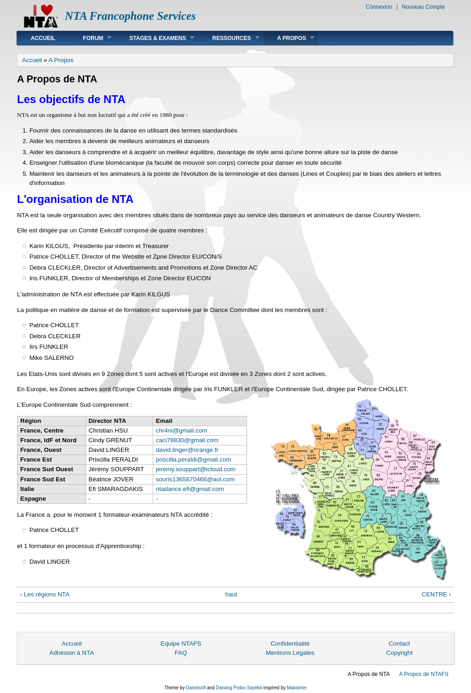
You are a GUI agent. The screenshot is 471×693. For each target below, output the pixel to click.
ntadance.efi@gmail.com (190, 488)
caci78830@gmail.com (187, 440)
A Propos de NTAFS (423, 674)
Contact (399, 643)
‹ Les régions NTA (44, 594)
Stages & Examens (154, 38)
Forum (90, 38)
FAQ (181, 652)
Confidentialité (290, 643)
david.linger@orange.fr (187, 449)
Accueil (43, 38)
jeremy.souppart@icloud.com (196, 469)
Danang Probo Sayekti (239, 687)
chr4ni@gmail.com (181, 430)
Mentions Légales (290, 652)
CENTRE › (436, 594)
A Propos (289, 38)
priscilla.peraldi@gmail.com (193, 459)
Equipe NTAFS (181, 643)
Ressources (228, 38)
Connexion (379, 7)
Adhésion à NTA (71, 652)
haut (231, 594)
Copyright (399, 652)
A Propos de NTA (369, 674)
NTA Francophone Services (130, 16)
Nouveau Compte (423, 7)
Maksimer (296, 687)
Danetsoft (196, 687)
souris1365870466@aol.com (195, 479)
